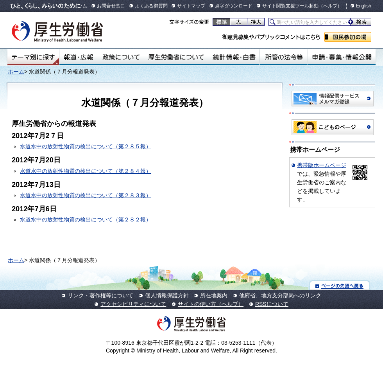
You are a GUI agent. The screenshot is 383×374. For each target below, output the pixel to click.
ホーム (16, 71)
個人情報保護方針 (167, 295)
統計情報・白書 (234, 57)
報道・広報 (78, 57)
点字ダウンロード (233, 6)
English (363, 6)
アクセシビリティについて (133, 304)
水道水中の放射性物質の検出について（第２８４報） (85, 171)
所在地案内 (213, 295)
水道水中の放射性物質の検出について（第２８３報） (85, 195)
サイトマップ (191, 6)
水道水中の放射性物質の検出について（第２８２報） (85, 219)
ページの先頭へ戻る (339, 285)
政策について (121, 57)
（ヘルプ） (330, 6)
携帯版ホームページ (321, 165)
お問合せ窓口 (111, 6)
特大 (255, 21)
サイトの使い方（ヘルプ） (210, 304)
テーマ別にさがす (33, 57)
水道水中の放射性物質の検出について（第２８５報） (85, 146)
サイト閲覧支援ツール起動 (290, 6)
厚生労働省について (176, 57)
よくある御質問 (151, 6)
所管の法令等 (283, 57)
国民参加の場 (347, 37)
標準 (221, 21)
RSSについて (271, 304)
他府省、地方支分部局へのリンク (280, 295)
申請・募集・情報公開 (342, 57)
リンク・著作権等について (100, 295)
